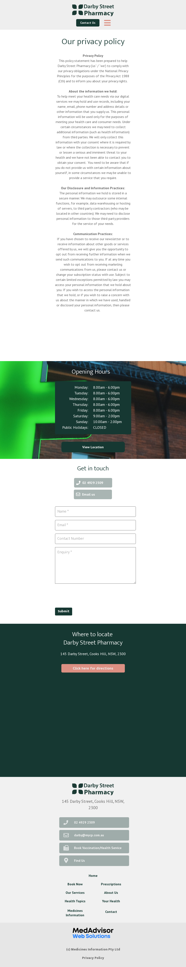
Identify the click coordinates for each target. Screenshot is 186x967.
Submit (63, 611)
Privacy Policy (93, 958)
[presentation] (87, 595)
